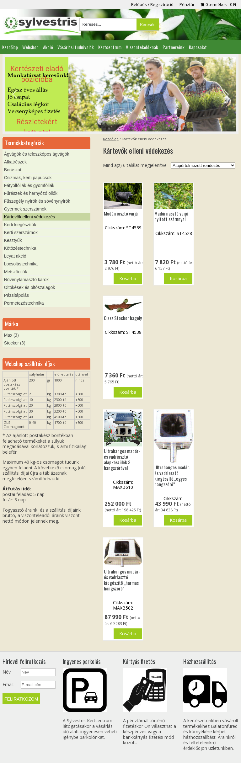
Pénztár (187, 4)
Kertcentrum (109, 47)
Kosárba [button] (127, 278)
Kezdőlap (10, 47)
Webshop (30, 47)
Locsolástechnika (21, 263)
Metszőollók (15, 271)
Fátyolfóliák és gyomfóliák (29, 185)
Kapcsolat (198, 47)
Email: (8, 684)
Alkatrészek (15, 161)
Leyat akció (15, 256)
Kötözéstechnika (20, 248)
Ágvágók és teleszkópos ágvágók (36, 154)
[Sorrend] (203, 165)
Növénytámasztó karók (26, 279)
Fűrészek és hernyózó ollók (30, 193)
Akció (48, 47)
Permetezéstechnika (24, 303)
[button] (120, 94)
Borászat (12, 169)
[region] (120, 94)
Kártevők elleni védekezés (29, 216)
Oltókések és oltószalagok (29, 287)
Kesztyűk (13, 240)
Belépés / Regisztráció (152, 4)
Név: (7, 672)
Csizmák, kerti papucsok (28, 177)
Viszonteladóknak (142, 47)
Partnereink (174, 47)
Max (8, 335)
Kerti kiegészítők (20, 224)
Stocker (11, 342)
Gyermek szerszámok (25, 208)
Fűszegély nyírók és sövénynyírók (37, 201)
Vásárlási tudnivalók (75, 47)
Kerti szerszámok (21, 232)
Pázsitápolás (16, 295)
